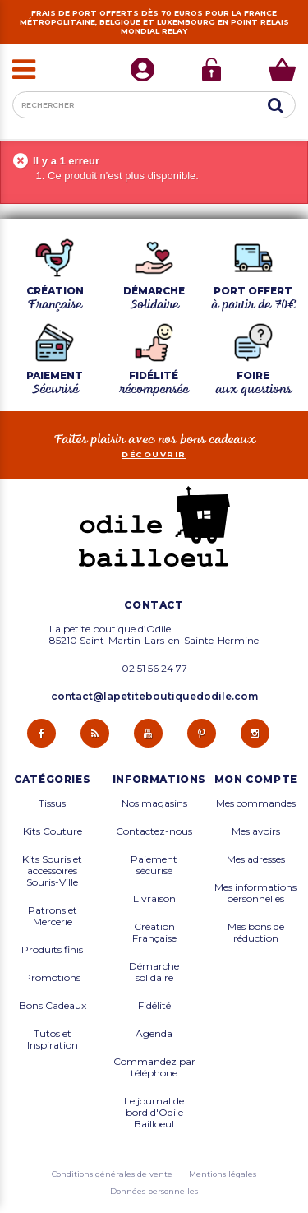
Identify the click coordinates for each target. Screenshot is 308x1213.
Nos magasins (154, 803)
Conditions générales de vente (112, 1173)
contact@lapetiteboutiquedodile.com (154, 696)
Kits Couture (52, 831)
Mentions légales (222, 1173)
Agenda (154, 1033)
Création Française (154, 932)
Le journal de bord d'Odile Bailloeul (154, 1112)
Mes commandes (256, 803)
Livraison (154, 899)
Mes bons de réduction (256, 932)
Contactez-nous (154, 831)
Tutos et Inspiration (52, 1039)
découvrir (154, 454)
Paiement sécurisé (154, 865)
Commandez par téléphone (154, 1067)
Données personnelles (154, 1191)
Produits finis (52, 950)
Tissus (52, 803)
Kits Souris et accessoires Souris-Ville (52, 871)
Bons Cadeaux (52, 1006)
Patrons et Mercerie (52, 916)
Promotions (52, 978)
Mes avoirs (256, 831)
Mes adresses (256, 859)
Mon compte (255, 779)
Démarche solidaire (154, 972)
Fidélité (154, 1006)
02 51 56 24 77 (154, 668)
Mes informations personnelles (255, 893)
